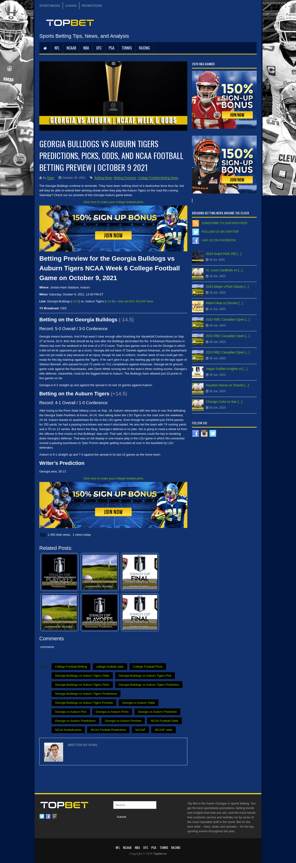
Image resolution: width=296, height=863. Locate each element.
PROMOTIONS (92, 5)
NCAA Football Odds (164, 720)
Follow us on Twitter (220, 231)
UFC (99, 48)
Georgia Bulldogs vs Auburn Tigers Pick (145, 675)
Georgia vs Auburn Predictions (75, 720)
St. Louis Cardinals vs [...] (224, 270)
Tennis (127, 48)
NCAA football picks (68, 730)
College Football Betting (71, 666)
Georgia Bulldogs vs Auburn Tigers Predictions (86, 693)
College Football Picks (148, 666)
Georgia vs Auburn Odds (138, 702)
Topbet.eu (160, 853)
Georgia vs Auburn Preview (123, 720)
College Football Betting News (158, 177)
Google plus (54, 816)
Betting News (103, 177)
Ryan (50, 177)
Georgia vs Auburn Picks (112, 711)
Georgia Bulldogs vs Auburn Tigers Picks (82, 684)
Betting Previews (125, 177)
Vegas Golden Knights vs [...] (226, 369)
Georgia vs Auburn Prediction (157, 711)
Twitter (41, 816)
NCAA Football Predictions (108, 730)
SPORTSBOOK (49, 5)
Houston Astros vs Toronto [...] (227, 385)
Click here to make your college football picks (113, 202)
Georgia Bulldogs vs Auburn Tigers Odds (82, 675)
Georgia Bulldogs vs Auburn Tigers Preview (84, 702)
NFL (57, 48)
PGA (111, 48)
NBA (86, 48)
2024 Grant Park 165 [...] (223, 254)
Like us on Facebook (219, 240)
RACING (144, 48)
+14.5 (110, 301)
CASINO (71, 5)
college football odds (110, 666)
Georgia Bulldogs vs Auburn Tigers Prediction (149, 684)
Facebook (48, 816)
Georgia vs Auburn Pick (70, 711)
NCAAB (71, 48)
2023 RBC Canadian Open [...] (228, 319)
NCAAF (140, 730)
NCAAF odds (163, 730)
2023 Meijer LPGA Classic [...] (227, 286)
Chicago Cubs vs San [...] (224, 401)
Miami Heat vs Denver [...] (224, 303)
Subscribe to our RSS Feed (224, 223)
